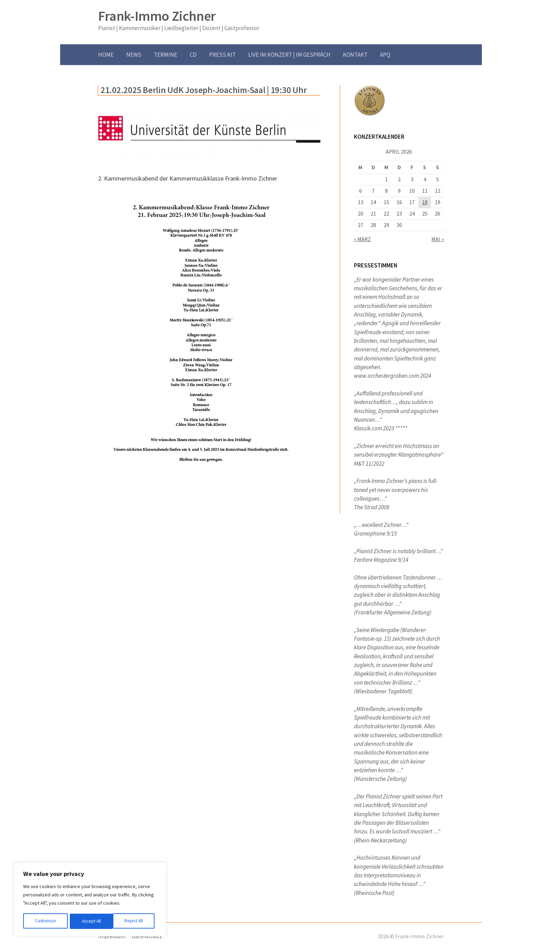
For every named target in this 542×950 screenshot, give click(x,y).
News (133, 54)
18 (425, 202)
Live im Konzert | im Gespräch (289, 54)
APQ (385, 54)
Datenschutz (147, 936)
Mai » (437, 239)
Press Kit (222, 54)
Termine (165, 54)
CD (193, 54)
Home (106, 54)
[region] (90, 900)
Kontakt (355, 54)
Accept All (135, 921)
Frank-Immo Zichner (157, 16)
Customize (45, 921)
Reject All (90, 921)
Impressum (111, 936)
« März (362, 239)
